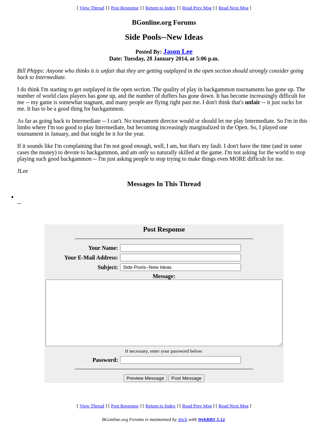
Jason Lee (177, 51)
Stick (182, 432)
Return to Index (161, 7)
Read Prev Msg (196, 7)
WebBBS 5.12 (211, 432)
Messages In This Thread (164, 184)
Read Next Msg (233, 7)
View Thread (92, 7)
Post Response (124, 7)
